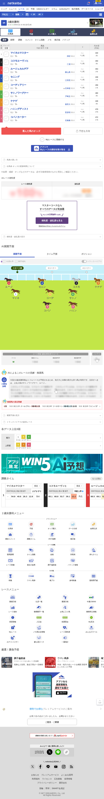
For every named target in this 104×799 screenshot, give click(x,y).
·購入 (52, 32)
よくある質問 (67, 775)
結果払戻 (93, 32)
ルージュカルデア (19, 68)
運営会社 (63, 783)
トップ (4, 9)
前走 (36, 486)
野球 (47, 788)
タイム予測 (52, 254)
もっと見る (96, 479)
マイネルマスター (19, 52)
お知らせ (35, 775)
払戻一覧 (39, 598)
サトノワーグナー (19, 93)
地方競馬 (75, 9)
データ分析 (72, 32)
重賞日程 (65, 598)
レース (21, 9)
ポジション (86, 254)
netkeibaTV (64, 9)
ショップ (99, 9)
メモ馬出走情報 (39, 628)
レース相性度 (65, 628)
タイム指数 (40, 40)
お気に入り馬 (65, 608)
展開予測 (17, 254)
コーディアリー (18, 85)
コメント (29, 40)
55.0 (71, 56)
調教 (20, 40)
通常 (4, 40)
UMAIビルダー (42, 9)
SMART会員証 (58, 788)
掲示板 (57, 40)
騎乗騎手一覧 (39, 608)
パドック (66, 40)
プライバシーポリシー (47, 783)
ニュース (13, 9)
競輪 (98, 2)
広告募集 (58, 779)
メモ (49, 40)
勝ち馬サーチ (39, 638)
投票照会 (65, 618)
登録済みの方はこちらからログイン (52, 226)
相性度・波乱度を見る (52, 220)
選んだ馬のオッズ (31, 131)
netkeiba (14, 3)
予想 (33, 9)
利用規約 (36, 779)
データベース (87, 9)
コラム (54, 9)
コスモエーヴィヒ (19, 60)
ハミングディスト (19, 109)
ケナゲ (13, 101)
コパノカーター (18, 117)
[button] (99, 406)
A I (27, 9)
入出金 (39, 618)
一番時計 (65, 638)
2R (34, 14)
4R (39, 14)
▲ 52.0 (69, 88)
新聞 (12, 40)
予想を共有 (83, 131)
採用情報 (68, 779)
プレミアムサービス (50, 775)
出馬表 (10, 32)
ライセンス (47, 779)
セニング (14, 76)
